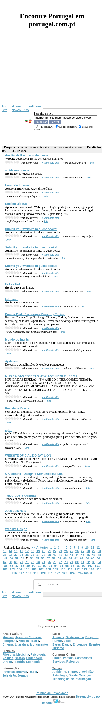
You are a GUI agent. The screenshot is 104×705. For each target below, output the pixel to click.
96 (67, 565)
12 (98, 547)
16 (21, 551)
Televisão (9, 675)
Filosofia (9, 654)
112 (77, 569)
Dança (66, 644)
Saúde (73, 675)
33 (16, 554)
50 (11, 558)
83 (93, 562)
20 (43, 551)
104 (19, 569)
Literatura (22, 644)
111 (70, 569)
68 (10, 562)
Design (16, 529)
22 (54, 551)
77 (60, 562)
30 (99, 551)
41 (60, 554)
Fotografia (10, 641)
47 (93, 554)
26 (77, 551)
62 (76, 558)
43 (71, 554)
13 (5, 551)
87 (17, 565)
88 (22, 565)
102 (5, 569)
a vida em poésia (17, 170)
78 (66, 562)
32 (10, 554)
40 (54, 554)
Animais (58, 637)
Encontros (80, 644)
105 (26, 569)
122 (57, 573)
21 (49, 551)
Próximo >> (85, 573)
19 (38, 551)
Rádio (33, 672)
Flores (56, 658)
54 (31, 558)
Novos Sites (20, 110)
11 (92, 547)
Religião (87, 671)
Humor (57, 641)
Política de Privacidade (52, 693)
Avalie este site (50, 162)
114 (91, 569)
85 (6, 565)
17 (27, 551)
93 (50, 565)
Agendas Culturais (28, 637)
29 (93, 551)
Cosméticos (83, 658)
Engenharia (34, 658)
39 (49, 554)
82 (88, 562)
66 (98, 558)
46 (88, 554)
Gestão (20, 658)
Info (92, 162)
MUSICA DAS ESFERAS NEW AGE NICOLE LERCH (41, 376)
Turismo (58, 648)
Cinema (8, 644)
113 (84, 569)
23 (60, 551)
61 (70, 558)
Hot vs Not (12, 284)
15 (16, 551)
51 (17, 558)
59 (59, 558)
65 (93, 558)
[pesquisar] (52, 584)
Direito (7, 661)
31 (5, 554)
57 (48, 558)
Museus (8, 637)
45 (82, 554)
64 (87, 558)
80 (77, 562)
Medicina (22, 654)
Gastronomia (74, 637)
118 (28, 573)
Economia (33, 661)
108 (48, 569)
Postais (68, 658)
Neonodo (17, 185)
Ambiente (59, 671)
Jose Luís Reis (15, 510)
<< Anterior (40, 547)
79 (71, 562)
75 (49, 562)
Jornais (22, 675)
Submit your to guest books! (31, 229)
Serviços (58, 661)
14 (10, 551)
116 (14, 573)
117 (21, 573)
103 (12, 569)
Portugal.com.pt (13, 106)
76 (54, 562)
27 (82, 551)
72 (32, 562)
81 (82, 562)
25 (71, 551)
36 (32, 554)
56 (43, 558)
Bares (56, 644)
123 (64, 573)
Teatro (34, 641)
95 (61, 565)
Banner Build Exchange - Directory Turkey (35, 314)
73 (38, 562)
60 (65, 558)
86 (11, 565)
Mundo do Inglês (17, 339)
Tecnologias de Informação (71, 679)
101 (97, 565)
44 (77, 554)
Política (8, 658)
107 (41, 569)
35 (27, 554)
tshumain (11, 299)
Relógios (72, 661)
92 (44, 565)
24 (66, 551)
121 (50, 573)
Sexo (67, 641)
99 (83, 565)
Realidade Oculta (17, 408)
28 (88, 551)
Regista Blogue (16, 203)
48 (99, 554)
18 (32, 551)
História (19, 661)
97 (72, 565)
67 (5, 562)
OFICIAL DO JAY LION (28, 455)
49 (5, 558)
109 (55, 569)
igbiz (8, 430)
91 (39, 565)
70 (21, 562)
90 (33, 565)
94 (56, 565)
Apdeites (11, 361)
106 (34, 569)
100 (90, 565)
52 (22, 558)
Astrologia (59, 675)
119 (35, 573)
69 (16, 562)
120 (43, 573)
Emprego (74, 671)
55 (37, 558)
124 (71, 573)
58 (54, 558)
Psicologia (37, 654)
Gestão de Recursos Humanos (26, 155)
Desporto (91, 637)
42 (66, 554)
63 (81, 558)
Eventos (94, 644)
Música (24, 641)
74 (43, 562)
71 (27, 562)
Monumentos (39, 644)
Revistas (9, 672)
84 (99, 562)
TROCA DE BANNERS (20, 495)
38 (43, 554)
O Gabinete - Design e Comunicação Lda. (34, 474)
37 (38, 554)
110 (62, 569)
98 (78, 565)
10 (87, 547)
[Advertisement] (52, 73)
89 (28, 565)
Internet (21, 672)
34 (21, 554)
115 (98, 569)
